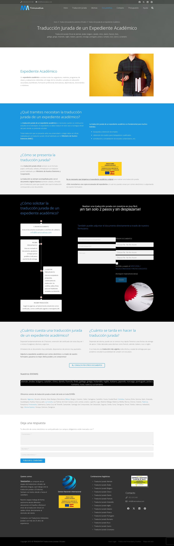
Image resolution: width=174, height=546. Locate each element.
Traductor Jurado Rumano (103, 519)
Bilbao (67, 399)
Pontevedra (33, 404)
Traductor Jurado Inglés (102, 505)
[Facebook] (140, 2)
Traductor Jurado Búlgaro (103, 488)
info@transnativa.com (41, 232)
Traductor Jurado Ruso (102, 523)
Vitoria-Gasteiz (29, 407)
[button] (152, 8)
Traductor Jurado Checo (102, 492)
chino (55, 381)
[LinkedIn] (148, 2)
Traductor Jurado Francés (103, 499)
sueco (88, 384)
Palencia (145, 402)
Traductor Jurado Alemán (103, 481)
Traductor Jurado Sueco (102, 526)
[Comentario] (87, 438)
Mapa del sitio (148, 541)
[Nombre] (87, 449)
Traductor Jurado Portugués (104, 516)
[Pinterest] (152, 2)
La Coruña (49, 402)
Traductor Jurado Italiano (103, 509)
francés (69, 381)
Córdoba (121, 399)
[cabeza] (32, 7)
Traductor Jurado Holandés (104, 502)
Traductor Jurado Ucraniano (104, 529)
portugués (140, 381)
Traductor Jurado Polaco (103, 512)
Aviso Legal (112, 541)
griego (90, 381)
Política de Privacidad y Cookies (130, 541)
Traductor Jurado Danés (102, 495)
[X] (144, 2)
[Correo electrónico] (87, 455)
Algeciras (30, 399)
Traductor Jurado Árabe (102, 485)
